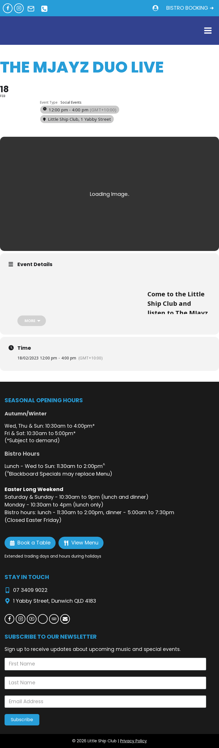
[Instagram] (19, 8)
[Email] (65, 619)
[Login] (155, 8)
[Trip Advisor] (54, 619)
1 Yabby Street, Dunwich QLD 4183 (54, 600)
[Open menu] (207, 31)
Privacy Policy (133, 741)
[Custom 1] (43, 619)
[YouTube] (31, 619)
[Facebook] (8, 8)
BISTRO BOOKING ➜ (190, 7)
